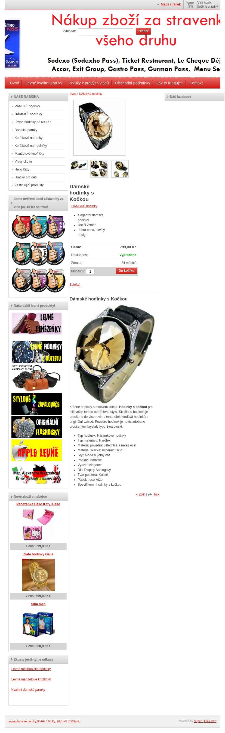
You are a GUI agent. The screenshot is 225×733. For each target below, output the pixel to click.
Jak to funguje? (169, 83)
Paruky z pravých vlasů (89, 83)
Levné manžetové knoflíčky (31, 679)
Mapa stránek (171, 4)
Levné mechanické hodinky (31, 669)
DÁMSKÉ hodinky (90, 93)
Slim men (38, 604)
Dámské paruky (26, 130)
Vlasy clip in (23, 161)
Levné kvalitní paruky (44, 83)
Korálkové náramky (29, 138)
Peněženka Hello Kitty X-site (38, 504)
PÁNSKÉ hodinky (27, 106)
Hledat (143, 31)
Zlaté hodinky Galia (38, 554)
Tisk (156, 494)
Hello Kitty (22, 169)
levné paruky (46, 721)
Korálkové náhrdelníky (31, 146)
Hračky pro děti (26, 177)
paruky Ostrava (68, 721)
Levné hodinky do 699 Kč (33, 122)
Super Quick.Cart (205, 721)
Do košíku (126, 271)
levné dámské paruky (22, 721)
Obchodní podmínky (132, 83)
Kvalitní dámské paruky (28, 690)
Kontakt (196, 83)
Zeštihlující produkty (29, 185)
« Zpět (140, 494)
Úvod (14, 83)
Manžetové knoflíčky (29, 154)
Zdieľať (75, 285)
